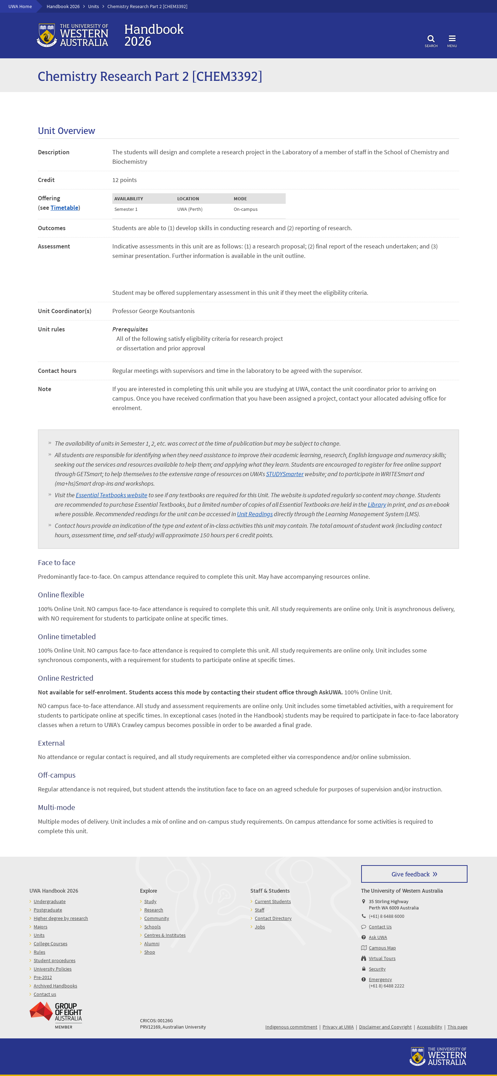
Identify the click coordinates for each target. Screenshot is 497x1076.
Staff (259, 910)
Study (150, 901)
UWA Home (20, 6)
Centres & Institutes (165, 935)
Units (93, 6)
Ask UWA (378, 937)
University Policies (53, 969)
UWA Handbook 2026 (53, 890)
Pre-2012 (43, 977)
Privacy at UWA (338, 1027)
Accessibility (429, 1027)
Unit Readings (255, 514)
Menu (452, 40)
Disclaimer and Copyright (385, 1027)
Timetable (64, 207)
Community (156, 918)
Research (153, 910)
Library (377, 504)
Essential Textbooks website (111, 495)
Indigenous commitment (291, 1027)
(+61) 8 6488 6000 (386, 916)
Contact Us (380, 926)
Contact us (45, 994)
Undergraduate (50, 901)
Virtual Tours (382, 958)
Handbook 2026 (63, 6)
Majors (40, 926)
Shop (149, 952)
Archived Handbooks (55, 986)
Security (377, 969)
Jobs (260, 926)
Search (431, 40)
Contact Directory (273, 918)
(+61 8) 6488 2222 (386, 986)
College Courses (50, 943)
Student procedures (54, 960)
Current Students (273, 901)
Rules (39, 952)
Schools (152, 926)
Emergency (380, 979)
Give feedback (411, 874)
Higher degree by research (61, 918)
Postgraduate (48, 910)
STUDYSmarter (285, 474)
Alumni (151, 943)
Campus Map (382, 948)
